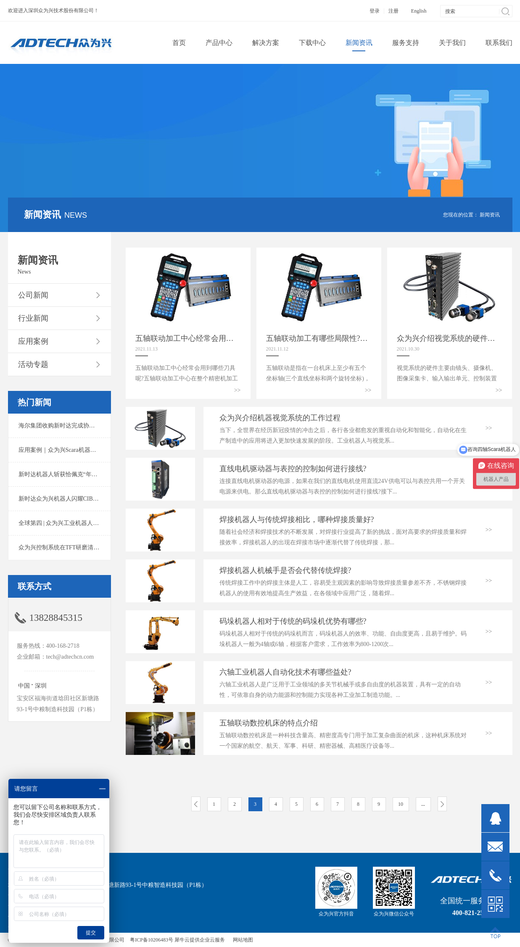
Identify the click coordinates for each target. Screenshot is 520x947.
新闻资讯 (490, 215)
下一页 (442, 804)
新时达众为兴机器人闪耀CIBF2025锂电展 (72, 499)
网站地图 (241, 940)
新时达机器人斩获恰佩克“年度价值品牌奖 (72, 474)
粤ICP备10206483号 (151, 940)
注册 (393, 11)
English (419, 11)
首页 (179, 42)
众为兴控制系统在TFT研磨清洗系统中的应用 (76, 547)
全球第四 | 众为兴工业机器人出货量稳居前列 (76, 523)
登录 (375, 11)
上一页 (196, 804)
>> (237, 390)
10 (400, 804)
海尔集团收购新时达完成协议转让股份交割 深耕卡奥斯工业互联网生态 (110, 425)
